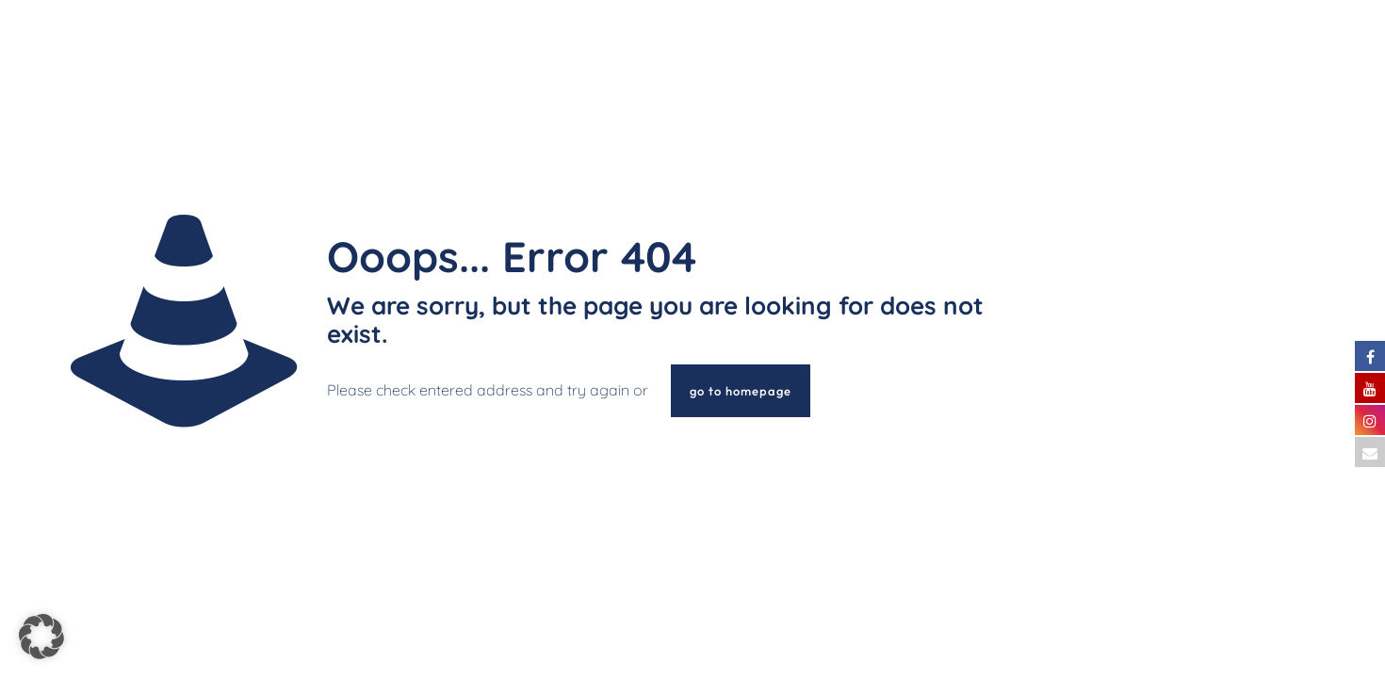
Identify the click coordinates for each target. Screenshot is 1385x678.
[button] (41, 636)
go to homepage (740, 390)
